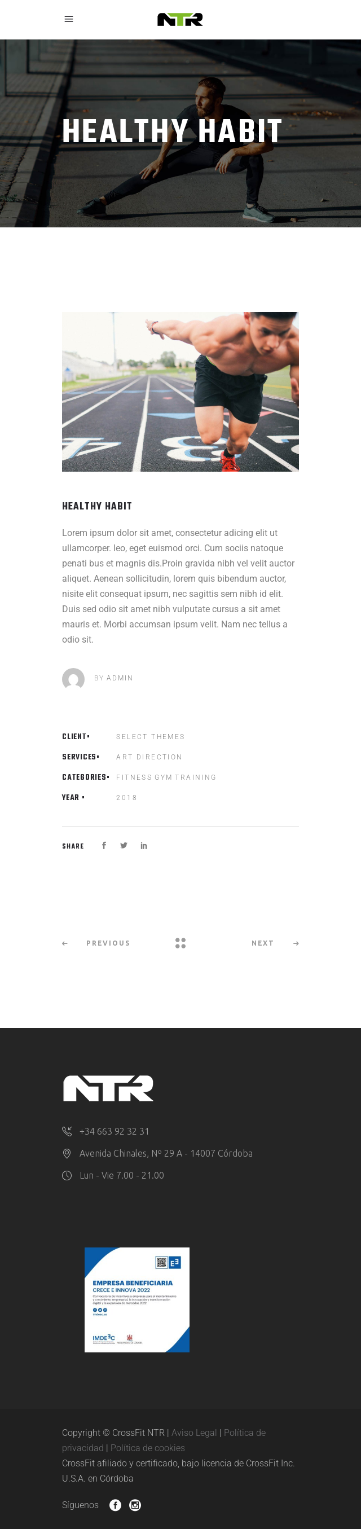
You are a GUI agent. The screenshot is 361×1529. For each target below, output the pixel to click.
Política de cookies (148, 1448)
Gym (164, 777)
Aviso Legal (194, 1432)
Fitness (134, 777)
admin (120, 678)
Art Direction (149, 757)
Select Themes (150, 737)
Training (196, 777)
